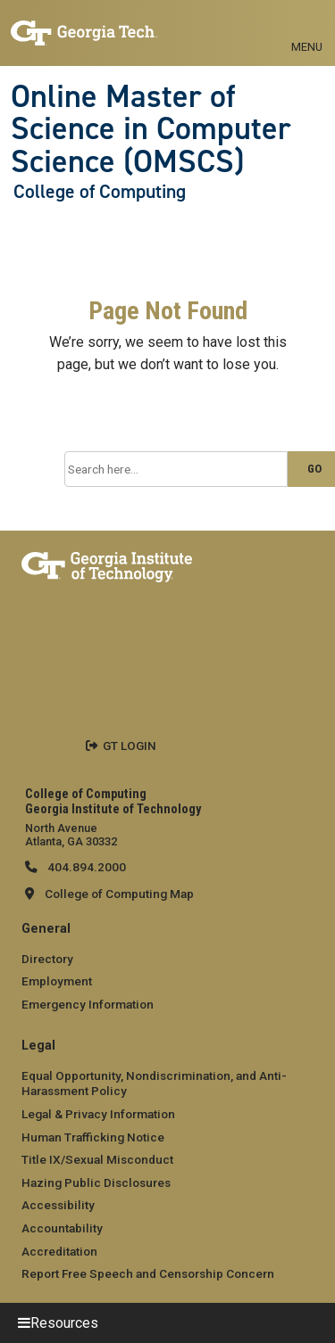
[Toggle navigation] (306, 27)
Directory (47, 959)
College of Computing (99, 191)
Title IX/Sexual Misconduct (97, 1159)
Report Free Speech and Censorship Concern (147, 1273)
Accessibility (58, 1205)
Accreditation (59, 1251)
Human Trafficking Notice (92, 1137)
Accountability (62, 1228)
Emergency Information (87, 1004)
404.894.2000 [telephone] (85, 867)
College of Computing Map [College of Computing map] (119, 893)
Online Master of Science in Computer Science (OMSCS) (151, 128)
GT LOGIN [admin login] (129, 745)
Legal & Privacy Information (98, 1114)
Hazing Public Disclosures (96, 1182)
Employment (56, 981)
